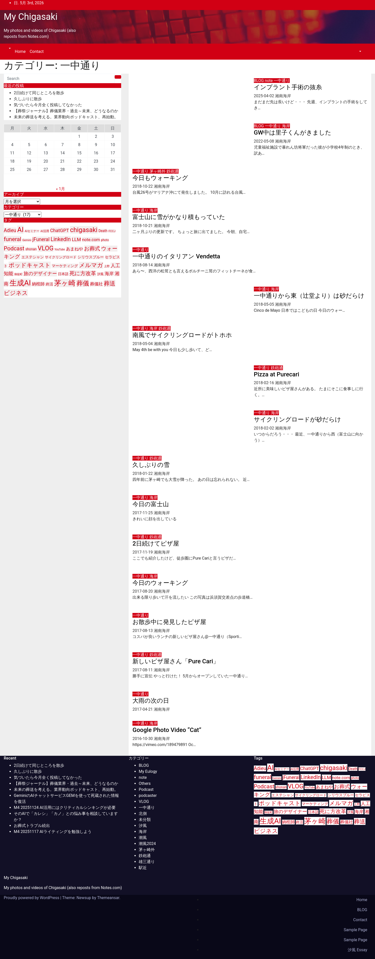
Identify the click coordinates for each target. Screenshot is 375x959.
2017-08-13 (143, 630)
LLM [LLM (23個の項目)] (76, 239)
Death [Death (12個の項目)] (103, 231)
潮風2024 (147, 843)
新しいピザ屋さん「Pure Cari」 (175, 661)
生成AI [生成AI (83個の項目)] (20, 283)
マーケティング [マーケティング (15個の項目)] (65, 266)
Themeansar (108, 897)
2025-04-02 (264, 95)
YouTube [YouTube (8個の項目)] (59, 249)
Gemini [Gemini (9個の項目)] (26, 240)
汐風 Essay (357, 949)
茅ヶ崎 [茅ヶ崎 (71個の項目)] (65, 283)
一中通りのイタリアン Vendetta (176, 256)
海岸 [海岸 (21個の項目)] (109, 273)
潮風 (143, 837)
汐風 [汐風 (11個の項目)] (100, 274)
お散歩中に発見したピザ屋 (169, 621)
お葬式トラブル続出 (32, 825)
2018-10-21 (143, 225)
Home (20, 51)
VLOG (144, 801)
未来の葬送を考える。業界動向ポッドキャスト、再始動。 (66, 117)
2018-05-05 (264, 304)
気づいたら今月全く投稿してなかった (48, 104)
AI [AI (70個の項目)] (20, 230)
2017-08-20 (143, 591)
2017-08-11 (143, 670)
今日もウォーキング (160, 177)
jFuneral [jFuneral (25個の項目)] (41, 239)
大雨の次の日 (150, 700)
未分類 (145, 819)
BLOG (259, 80)
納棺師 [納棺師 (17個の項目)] (38, 284)
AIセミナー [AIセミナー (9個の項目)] (32, 231)
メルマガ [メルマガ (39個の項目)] (91, 265)
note (269, 80)
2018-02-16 (264, 382)
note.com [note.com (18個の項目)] (91, 239)
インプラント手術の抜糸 (288, 87)
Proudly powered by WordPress (32, 897)
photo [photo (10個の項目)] (105, 240)
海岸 (286, 126)
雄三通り (147, 861)
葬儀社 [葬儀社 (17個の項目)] (96, 284)
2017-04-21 (143, 709)
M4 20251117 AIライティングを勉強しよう (53, 831)
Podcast (146, 789)
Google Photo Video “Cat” (166, 729)
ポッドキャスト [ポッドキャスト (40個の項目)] (30, 265)
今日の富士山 (150, 504)
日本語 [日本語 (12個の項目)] (63, 274)
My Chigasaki (30, 17)
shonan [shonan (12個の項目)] (31, 249)
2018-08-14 (143, 265)
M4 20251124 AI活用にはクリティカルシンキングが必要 (65, 807)
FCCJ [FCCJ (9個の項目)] (111, 231)
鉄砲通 (173, 171)
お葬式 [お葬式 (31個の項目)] (92, 248)
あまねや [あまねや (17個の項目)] (74, 249)
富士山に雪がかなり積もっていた (178, 217)
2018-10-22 (143, 186)
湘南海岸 (283, 95)
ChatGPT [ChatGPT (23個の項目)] (59, 230)
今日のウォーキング (160, 582)
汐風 (143, 825)
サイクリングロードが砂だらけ (297, 419)
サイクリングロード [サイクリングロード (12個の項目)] (61, 257)
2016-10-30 (143, 738)
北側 (143, 813)
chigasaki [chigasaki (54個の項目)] (83, 230)
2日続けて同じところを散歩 (39, 92)
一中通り (282, 80)
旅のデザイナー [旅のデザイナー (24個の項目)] (40, 273)
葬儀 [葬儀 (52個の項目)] (83, 283)
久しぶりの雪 (151, 464)
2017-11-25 (143, 512)
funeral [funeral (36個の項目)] (12, 239)
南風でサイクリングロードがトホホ (182, 335)
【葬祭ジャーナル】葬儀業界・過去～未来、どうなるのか (66, 111)
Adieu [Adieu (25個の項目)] (10, 230)
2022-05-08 (264, 141)
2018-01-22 (143, 473)
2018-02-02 (264, 428)
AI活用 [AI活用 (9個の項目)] (44, 231)
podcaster (148, 795)
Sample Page (355, 929)
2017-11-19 (143, 552)
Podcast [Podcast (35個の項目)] (14, 248)
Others (145, 783)
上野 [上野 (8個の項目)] (107, 266)
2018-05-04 (143, 343)
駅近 (143, 867)
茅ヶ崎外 (158, 171)
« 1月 (60, 188)
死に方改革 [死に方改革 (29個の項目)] (82, 273)
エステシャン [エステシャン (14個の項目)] (32, 257)
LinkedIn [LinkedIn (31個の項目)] (61, 239)
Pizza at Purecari (276, 374)
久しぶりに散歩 (28, 98)
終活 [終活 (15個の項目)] (49, 284)
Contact (37, 51)
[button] (9, 48)
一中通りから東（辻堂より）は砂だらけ (309, 295)
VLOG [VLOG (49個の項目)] (45, 248)
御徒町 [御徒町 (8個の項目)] (18, 274)
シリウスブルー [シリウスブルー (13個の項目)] (91, 257)
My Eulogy (148, 771)
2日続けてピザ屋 (155, 543)
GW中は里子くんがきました (292, 132)
